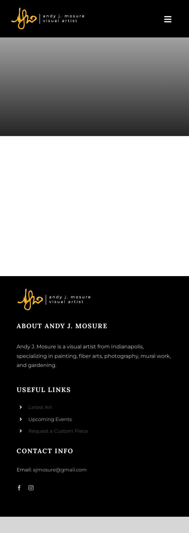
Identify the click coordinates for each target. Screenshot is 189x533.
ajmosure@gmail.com (60, 470)
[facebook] (19, 487)
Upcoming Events (50, 419)
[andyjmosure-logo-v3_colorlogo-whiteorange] (48, 9)
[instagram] (31, 487)
